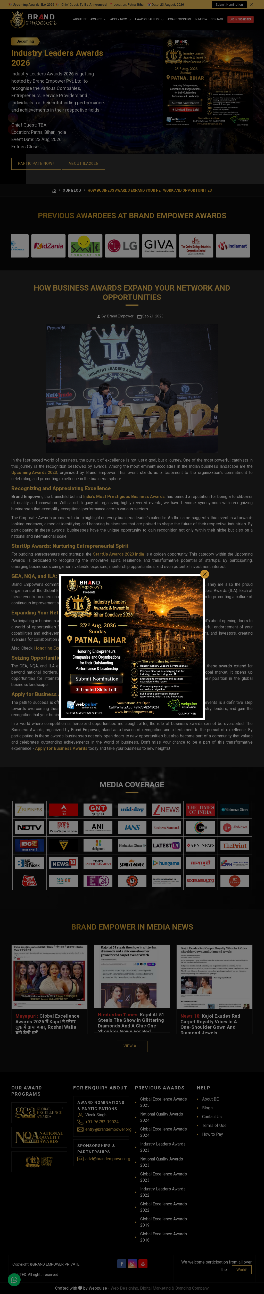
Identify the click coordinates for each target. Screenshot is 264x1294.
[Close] (204, 574)
